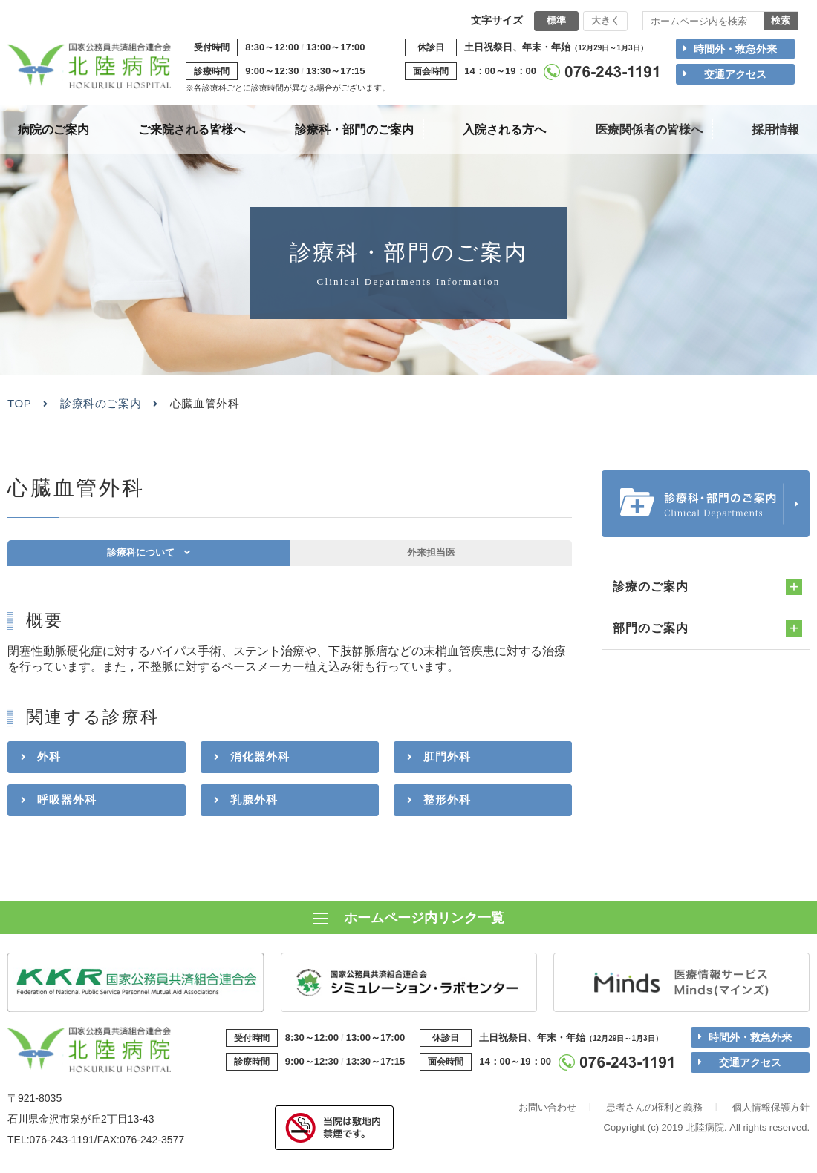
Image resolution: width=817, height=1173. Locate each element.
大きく (605, 20)
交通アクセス (735, 74)
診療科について (139, 559)
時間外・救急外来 (735, 49)
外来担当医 (430, 559)
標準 (556, 20)
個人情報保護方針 (771, 1111)
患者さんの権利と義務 (654, 1111)
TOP (19, 403)
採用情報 (775, 129)
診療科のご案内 (100, 403)
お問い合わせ (547, 1111)
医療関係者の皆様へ (649, 129)
